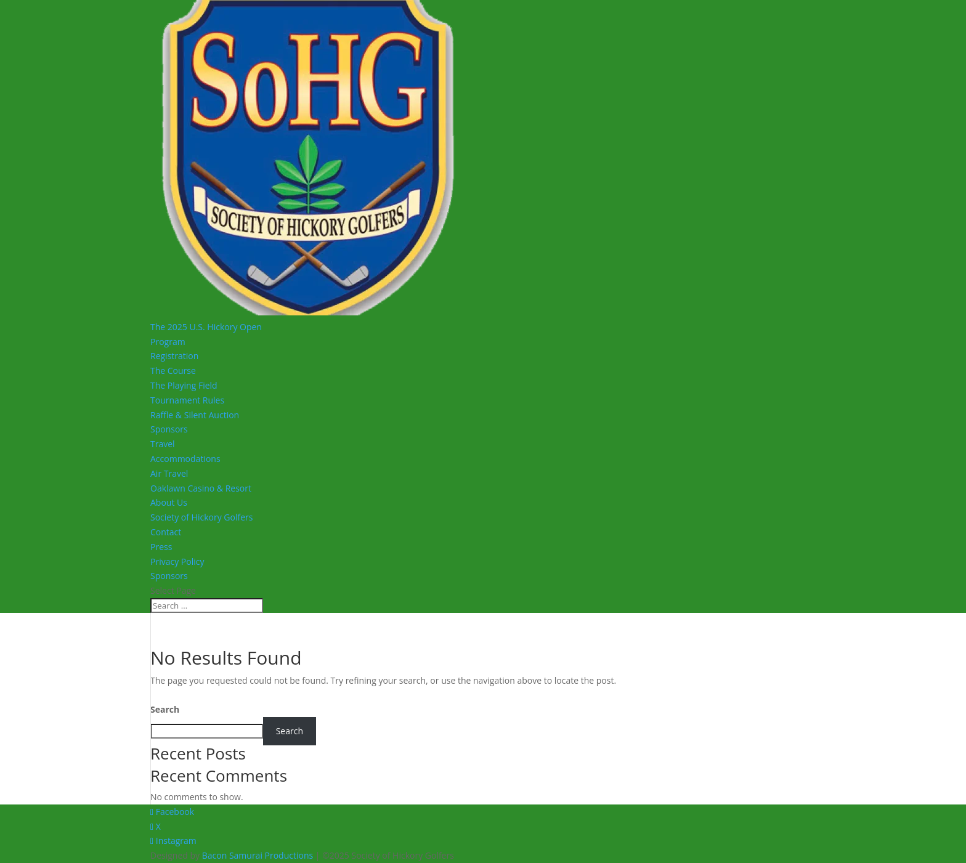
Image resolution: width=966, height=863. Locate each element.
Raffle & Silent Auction (194, 415)
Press (161, 547)
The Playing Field (183, 385)
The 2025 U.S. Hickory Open (206, 327)
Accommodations (185, 458)
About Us (168, 502)
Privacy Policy (177, 561)
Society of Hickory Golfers (201, 517)
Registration (174, 356)
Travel (162, 444)
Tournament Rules (187, 400)
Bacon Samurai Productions (257, 855)
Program (167, 341)
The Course (173, 370)
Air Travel (169, 473)
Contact (165, 532)
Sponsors (169, 429)
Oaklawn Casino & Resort (200, 488)
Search (164, 709)
